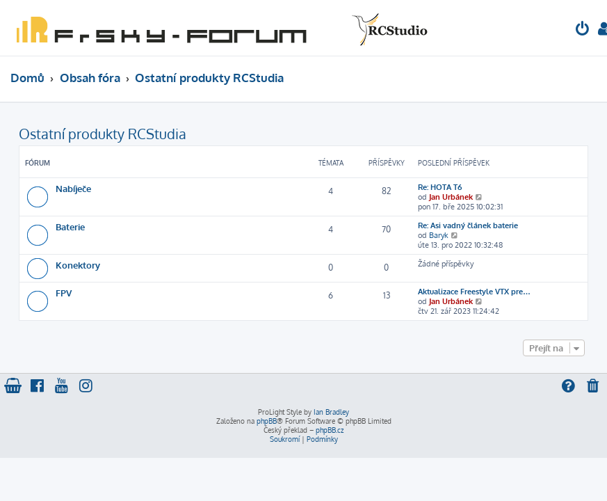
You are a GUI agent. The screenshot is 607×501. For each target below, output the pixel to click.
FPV (64, 293)
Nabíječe (73, 188)
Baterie (70, 226)
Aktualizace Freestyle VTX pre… (474, 291)
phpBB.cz (329, 430)
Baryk (438, 235)
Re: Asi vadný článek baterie (468, 225)
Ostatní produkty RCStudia (102, 134)
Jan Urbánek (451, 197)
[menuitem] (582, 30)
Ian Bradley (331, 412)
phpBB (267, 421)
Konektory (78, 265)
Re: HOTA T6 (440, 187)
